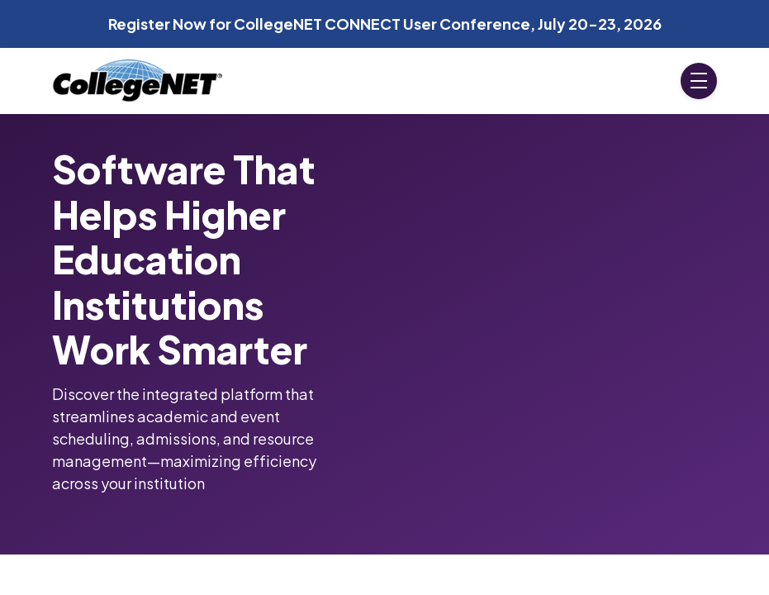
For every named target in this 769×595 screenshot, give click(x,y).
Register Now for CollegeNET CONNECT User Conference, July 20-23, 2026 (385, 23)
